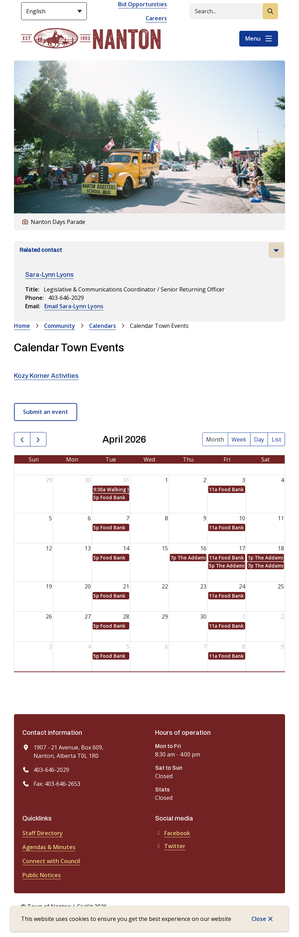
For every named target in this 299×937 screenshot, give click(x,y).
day (259, 439)
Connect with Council (51, 861)
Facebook (172, 833)
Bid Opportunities (142, 4)
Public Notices (41, 875)
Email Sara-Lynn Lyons (73, 306)
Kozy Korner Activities (46, 375)
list (276, 439)
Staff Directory (42, 833)
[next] (38, 439)
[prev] (22, 439)
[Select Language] (54, 11)
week (239, 439)
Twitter (170, 846)
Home (22, 326)
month (215, 439)
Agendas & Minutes (48, 847)
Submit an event (45, 412)
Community (59, 326)
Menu (253, 38)
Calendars (102, 326)
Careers (156, 18)
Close (258, 919)
